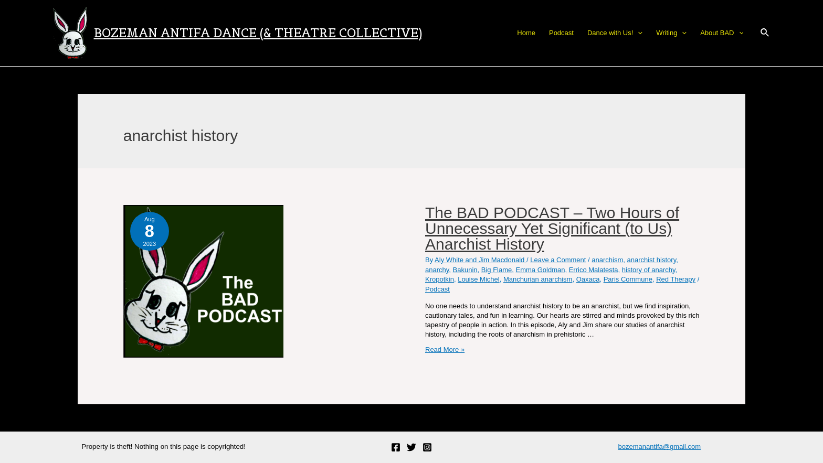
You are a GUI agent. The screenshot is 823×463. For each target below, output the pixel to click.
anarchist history (651, 260)
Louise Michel (479, 279)
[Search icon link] (765, 33)
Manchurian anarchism (538, 279)
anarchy (437, 270)
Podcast (437, 289)
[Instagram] (427, 447)
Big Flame (496, 270)
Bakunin (465, 270)
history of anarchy (649, 270)
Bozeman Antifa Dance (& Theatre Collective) (258, 32)
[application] (637, 33)
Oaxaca (588, 279)
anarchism (607, 260)
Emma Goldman (540, 270)
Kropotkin (439, 279)
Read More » (445, 349)
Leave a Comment (558, 260)
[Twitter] (411, 447)
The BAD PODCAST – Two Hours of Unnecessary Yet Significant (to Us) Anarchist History (552, 228)
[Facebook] (395, 447)
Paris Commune (628, 279)
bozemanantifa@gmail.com (659, 446)
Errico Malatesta (593, 270)
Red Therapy (675, 279)
